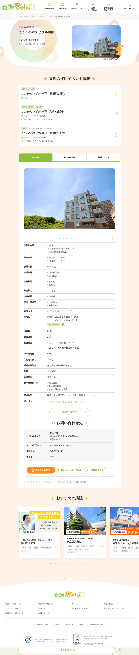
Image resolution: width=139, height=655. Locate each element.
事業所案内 (69, 625)
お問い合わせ (43, 613)
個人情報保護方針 (96, 625)
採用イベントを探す (79, 608)
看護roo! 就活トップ (13, 604)
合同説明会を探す (12, 608)
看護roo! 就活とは (45, 604)
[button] (36, 157)
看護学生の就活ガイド (14, 613)
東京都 (40, 17)
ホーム (21, 17)
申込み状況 (108, 604)
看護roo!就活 (30, 17)
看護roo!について (42, 625)
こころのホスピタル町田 (51, 482)
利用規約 (82, 625)
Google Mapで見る (58, 252)
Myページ (75, 604)
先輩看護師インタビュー (114, 608)
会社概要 (57, 625)
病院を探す (42, 608)
